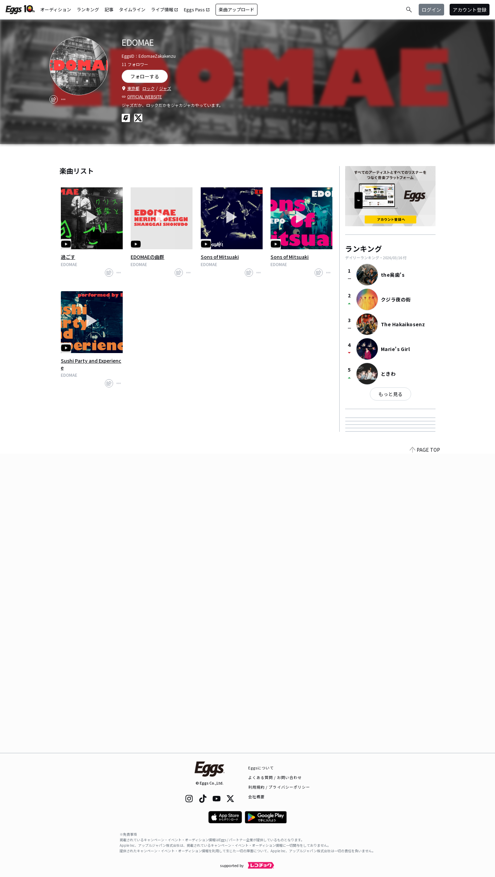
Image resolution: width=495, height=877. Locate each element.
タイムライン (132, 9)
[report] (63, 99)
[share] (54, 99)
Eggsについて (261, 767)
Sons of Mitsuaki (220, 256)
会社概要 (256, 796)
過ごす (68, 256)
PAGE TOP (425, 748)
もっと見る (390, 394)
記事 (108, 9)
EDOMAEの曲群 (147, 256)
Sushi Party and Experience (91, 364)
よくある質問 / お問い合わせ (275, 777)
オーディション (55, 9)
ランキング (88, 9)
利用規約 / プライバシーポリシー (279, 787)
